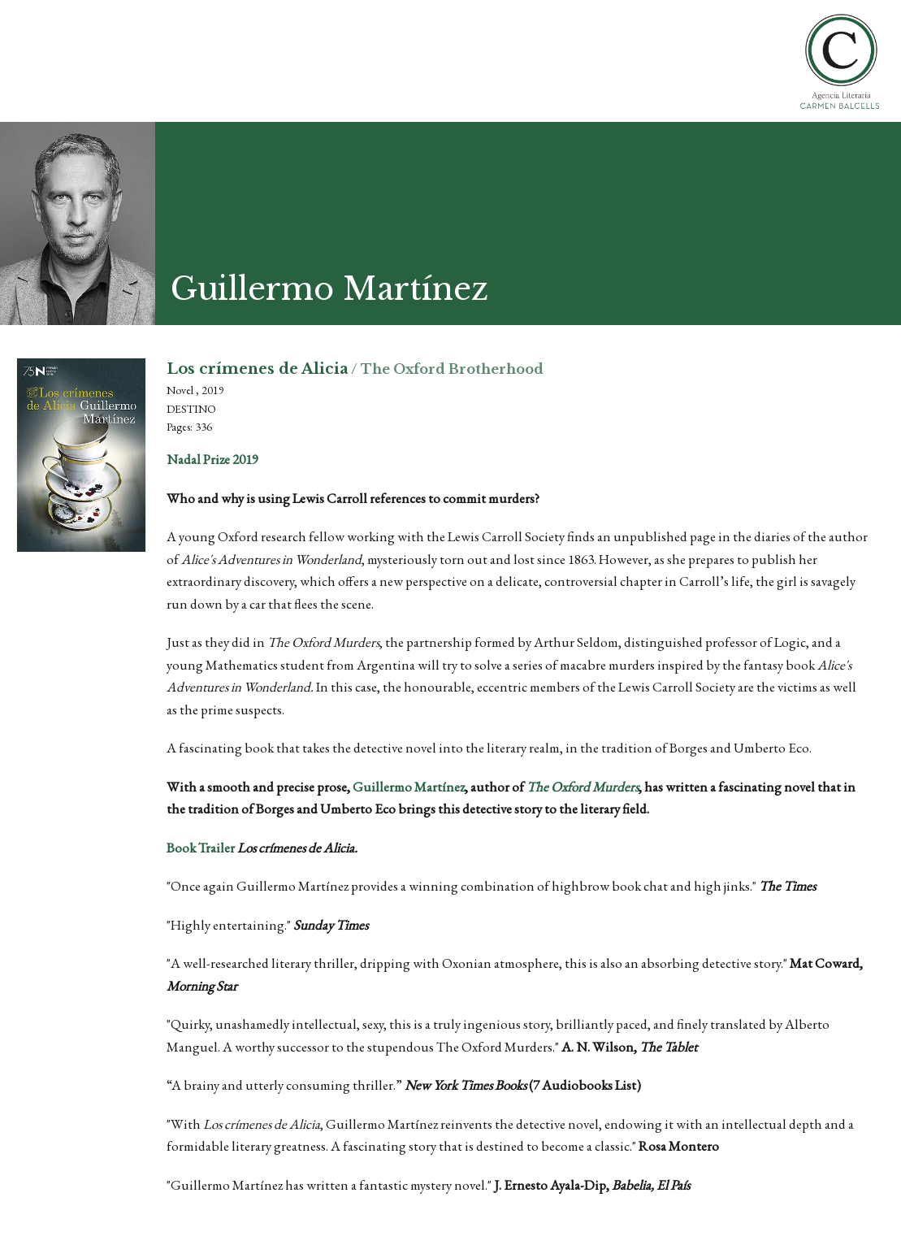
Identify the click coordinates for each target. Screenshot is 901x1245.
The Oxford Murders (582, 787)
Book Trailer (201, 848)
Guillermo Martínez (409, 787)
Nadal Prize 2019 (212, 459)
